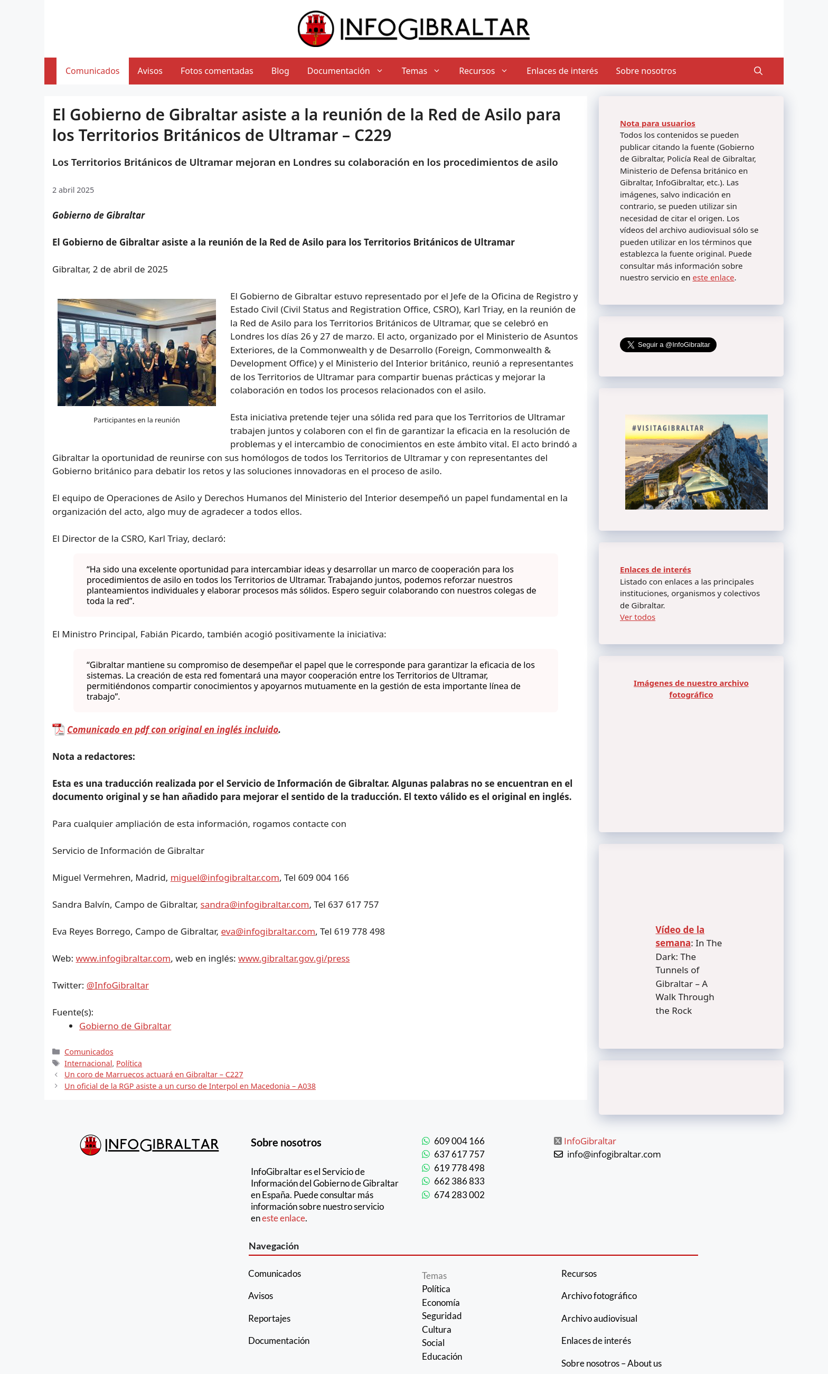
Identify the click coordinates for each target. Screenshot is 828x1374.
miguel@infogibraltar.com (225, 877)
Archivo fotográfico (599, 1295)
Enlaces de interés (562, 71)
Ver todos (637, 616)
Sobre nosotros (646, 71)
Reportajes (269, 1318)
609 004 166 (459, 1140)
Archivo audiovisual (599, 1318)
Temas (426, 71)
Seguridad (442, 1315)
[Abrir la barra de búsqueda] (758, 71)
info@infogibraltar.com (614, 1154)
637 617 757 (459, 1154)
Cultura (436, 1329)
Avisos (150, 71)
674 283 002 (459, 1194)
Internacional (88, 1063)
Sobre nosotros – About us (611, 1363)
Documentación (350, 71)
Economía (441, 1302)
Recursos (488, 71)
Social (433, 1342)
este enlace (713, 277)
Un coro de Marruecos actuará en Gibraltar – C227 (153, 1074)
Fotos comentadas (217, 71)
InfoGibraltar (590, 1141)
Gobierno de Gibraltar (125, 1026)
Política (129, 1063)
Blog (280, 71)
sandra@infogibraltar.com (255, 904)
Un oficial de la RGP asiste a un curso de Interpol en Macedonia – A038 (190, 1086)
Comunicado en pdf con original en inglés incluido (172, 729)
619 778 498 (459, 1167)
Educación (442, 1356)
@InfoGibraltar (118, 985)
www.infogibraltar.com (123, 958)
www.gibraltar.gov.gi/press (294, 958)
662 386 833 (459, 1181)
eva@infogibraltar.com (268, 931)
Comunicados (92, 71)
